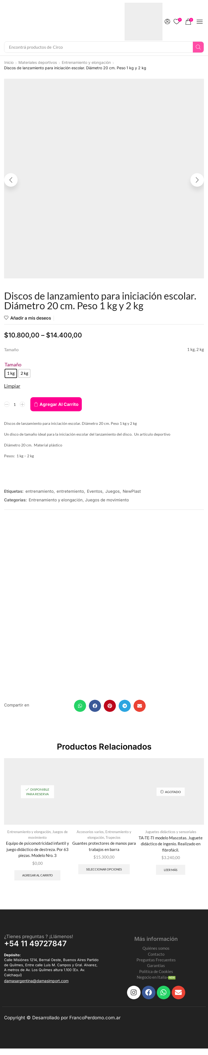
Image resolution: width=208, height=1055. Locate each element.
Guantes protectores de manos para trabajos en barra (104, 849)
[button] (167, 21)
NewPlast (132, 491)
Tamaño (13, 365)
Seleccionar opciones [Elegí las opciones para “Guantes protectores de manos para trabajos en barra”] (103, 873)
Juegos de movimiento (107, 500)
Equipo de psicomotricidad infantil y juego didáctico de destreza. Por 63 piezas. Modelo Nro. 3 (37, 852)
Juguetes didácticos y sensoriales (170, 834)
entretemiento (70, 491)
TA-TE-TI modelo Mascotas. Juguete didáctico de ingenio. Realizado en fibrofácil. (170, 846)
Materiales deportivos (37, 62)
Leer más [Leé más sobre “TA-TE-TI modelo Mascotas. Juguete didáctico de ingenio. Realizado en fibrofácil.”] (170, 873)
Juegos (112, 491)
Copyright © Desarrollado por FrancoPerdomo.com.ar (62, 1024)
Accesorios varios (90, 834)
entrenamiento (39, 491)
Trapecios (113, 840)
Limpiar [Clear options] (12, 386)
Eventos (94, 491)
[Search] (198, 47)
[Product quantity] (15, 405)
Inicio (9, 62)
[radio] (11, 374)
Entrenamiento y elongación (86, 62)
